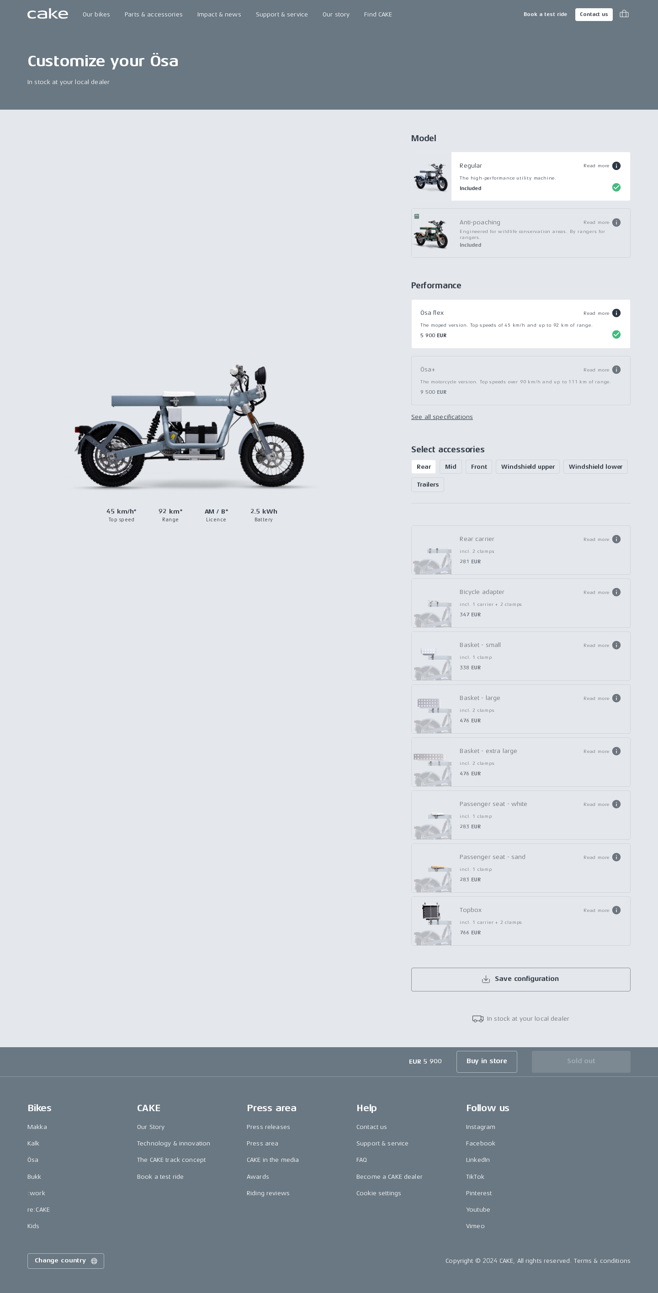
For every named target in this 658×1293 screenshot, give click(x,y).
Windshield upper (527, 466)
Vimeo (475, 1226)
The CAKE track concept (171, 1159)
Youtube (478, 1209)
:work (36, 1193)
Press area (262, 1143)
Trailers (428, 484)
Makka (37, 1126)
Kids (33, 1226)
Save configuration (519, 979)
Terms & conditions (602, 1260)
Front (479, 466)
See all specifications (442, 416)
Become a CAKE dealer (389, 1176)
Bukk (34, 1176)
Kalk (33, 1143)
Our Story (150, 1126)
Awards (258, 1176)
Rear (423, 466)
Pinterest (479, 1193)
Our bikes (96, 14)
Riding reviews (268, 1193)
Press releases (268, 1126)
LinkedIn (478, 1159)
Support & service (282, 14)
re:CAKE (38, 1209)
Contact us (594, 14)
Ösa (32, 1159)
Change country (67, 1261)
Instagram (480, 1126)
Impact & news (219, 14)
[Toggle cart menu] (624, 14)
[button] (602, 166)
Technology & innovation (173, 1143)
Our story (336, 14)
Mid (450, 466)
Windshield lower (595, 466)
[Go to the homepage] (47, 14)
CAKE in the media (273, 1159)
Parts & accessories (154, 14)
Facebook (480, 1143)
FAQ (361, 1159)
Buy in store (487, 1061)
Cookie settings (378, 1193)
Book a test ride (545, 14)
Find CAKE (378, 14)
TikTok (475, 1176)
